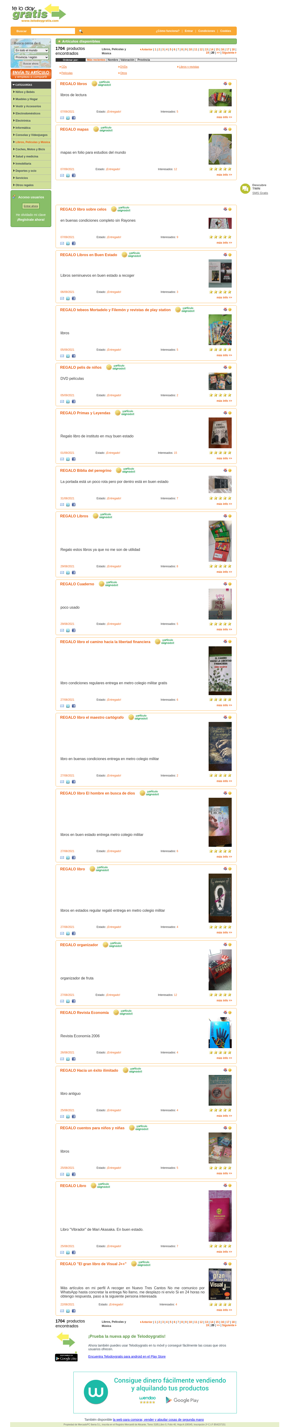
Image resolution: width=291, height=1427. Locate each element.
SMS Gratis (260, 193)
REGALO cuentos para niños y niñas (92, 1128)
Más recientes (96, 59)
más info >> (224, 117)
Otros (123, 73)
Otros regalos (25, 185)
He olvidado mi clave (31, 215)
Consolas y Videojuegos (32, 135)
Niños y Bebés (25, 92)
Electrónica (23, 120)
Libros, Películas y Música (33, 142)
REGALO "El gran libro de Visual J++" (93, 1264)
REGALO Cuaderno (77, 584)
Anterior (146, 49)
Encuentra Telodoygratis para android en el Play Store (127, 1356)
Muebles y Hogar (27, 99)
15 (217, 49)
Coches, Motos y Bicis (30, 149)
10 (190, 49)
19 (207, 52)
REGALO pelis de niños (81, 367)
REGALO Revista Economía (84, 1013)
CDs (64, 66)
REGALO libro (72, 869)
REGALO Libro (73, 1186)
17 (227, 49)
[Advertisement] (152, 13)
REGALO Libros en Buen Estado (88, 255)
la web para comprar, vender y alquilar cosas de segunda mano (158, 1419)
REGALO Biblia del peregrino (85, 471)
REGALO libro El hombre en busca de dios (97, 793)
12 (201, 49)
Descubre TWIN (259, 186)
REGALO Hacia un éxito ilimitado (89, 1070)
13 (206, 49)
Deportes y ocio (26, 170)
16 (222, 49)
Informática (23, 127)
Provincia (143, 59)
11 (195, 49)
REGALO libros (73, 84)
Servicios (22, 178)
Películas (67, 73)
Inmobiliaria (23, 163)
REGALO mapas (74, 129)
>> (218, 52)
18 (233, 49)
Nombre (113, 59)
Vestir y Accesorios (28, 106)
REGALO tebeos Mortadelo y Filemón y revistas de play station (115, 310)
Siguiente (229, 52)
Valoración (127, 59)
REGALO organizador (79, 945)
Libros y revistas (189, 66)
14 (211, 49)
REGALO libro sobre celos (83, 209)
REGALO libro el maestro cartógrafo (92, 717)
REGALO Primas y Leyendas (85, 413)
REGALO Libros (74, 516)
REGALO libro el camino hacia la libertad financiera (105, 642)
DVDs (123, 66)
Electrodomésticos (28, 113)
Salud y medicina (27, 156)
